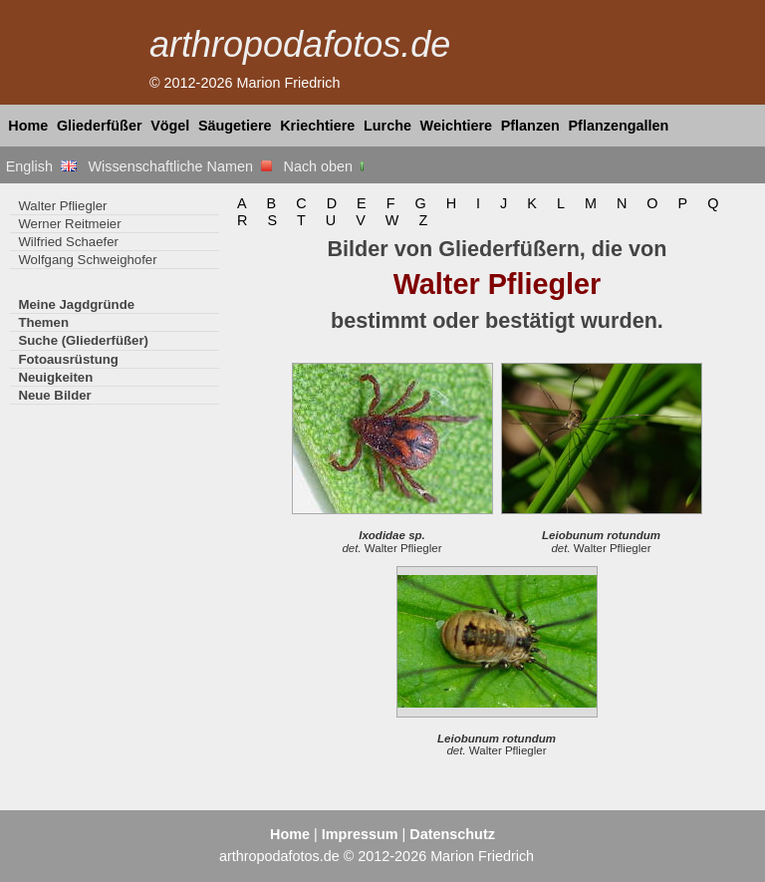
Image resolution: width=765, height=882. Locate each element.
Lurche (387, 126)
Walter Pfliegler (62, 205)
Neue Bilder (54, 395)
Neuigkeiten (55, 377)
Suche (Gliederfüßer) (83, 340)
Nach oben (326, 166)
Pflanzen (530, 126)
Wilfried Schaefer (68, 241)
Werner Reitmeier (69, 223)
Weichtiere (456, 126)
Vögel (169, 126)
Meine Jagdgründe (76, 304)
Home (28, 126)
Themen (43, 322)
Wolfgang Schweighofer (87, 259)
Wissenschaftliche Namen (180, 166)
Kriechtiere (317, 126)
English (41, 166)
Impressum (360, 834)
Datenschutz (452, 834)
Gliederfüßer (99, 126)
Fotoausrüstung (68, 359)
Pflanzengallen (619, 126)
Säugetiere (235, 126)
